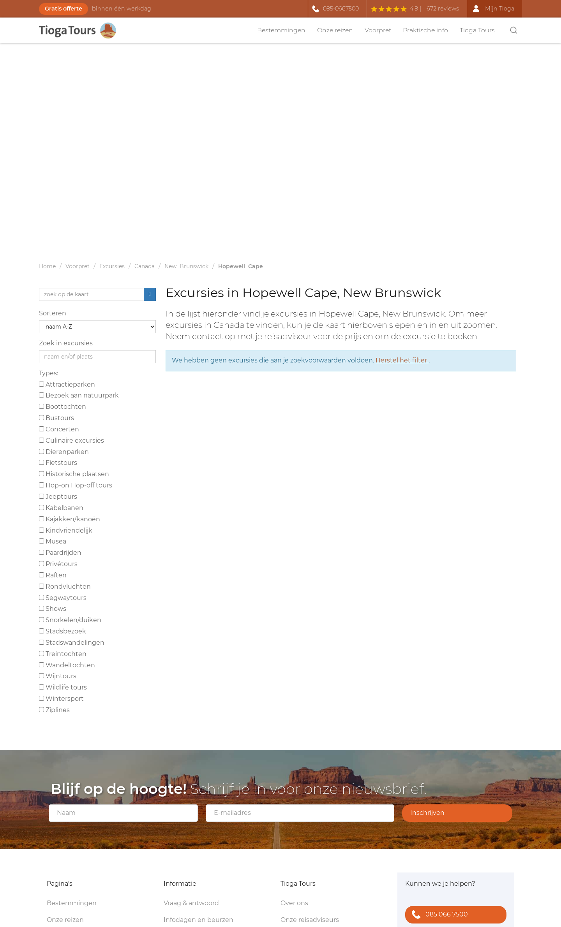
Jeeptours (58, 496)
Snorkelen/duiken (70, 620)
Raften (53, 575)
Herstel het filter (402, 360)
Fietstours (58, 462)
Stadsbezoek (62, 631)
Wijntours (57, 676)
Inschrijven (427, 812)
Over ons (294, 903)
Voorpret (378, 30)
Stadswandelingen (71, 642)
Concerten (59, 429)
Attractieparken (67, 384)
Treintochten (62, 654)
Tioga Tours (477, 30)
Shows (52, 608)
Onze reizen (335, 30)
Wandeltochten (67, 665)
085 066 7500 (438, 915)
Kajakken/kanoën (69, 519)
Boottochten (62, 406)
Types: (48, 373)
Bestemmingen (281, 30)
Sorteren (52, 313)
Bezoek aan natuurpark (79, 395)
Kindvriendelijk (65, 530)
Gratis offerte (63, 8)
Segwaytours (62, 598)
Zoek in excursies (66, 343)
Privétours (58, 564)
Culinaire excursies (71, 440)
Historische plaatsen (74, 474)
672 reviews (443, 8)
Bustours (56, 418)
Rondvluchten (65, 586)
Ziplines (54, 710)
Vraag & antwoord (191, 903)
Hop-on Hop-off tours (75, 485)
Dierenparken (64, 452)
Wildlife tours (63, 687)
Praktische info (425, 30)
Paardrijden (60, 552)
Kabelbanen (61, 508)
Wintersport (61, 698)
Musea (52, 541)
